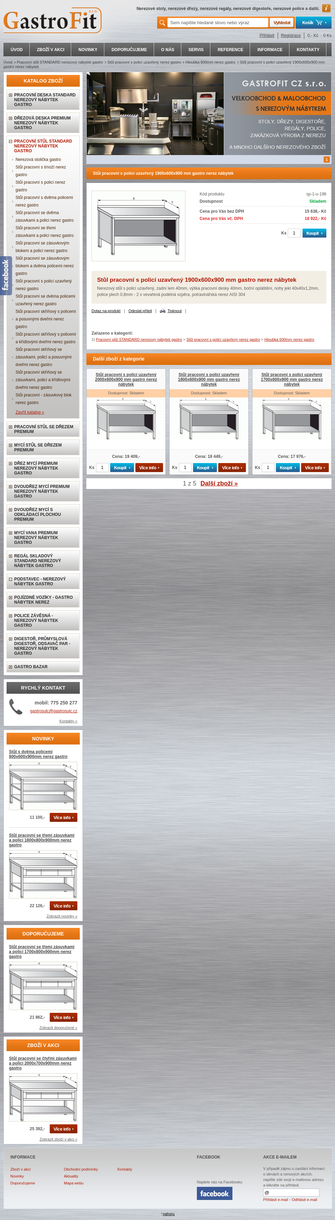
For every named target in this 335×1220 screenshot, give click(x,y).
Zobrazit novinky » (62, 916)
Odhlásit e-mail (304, 1200)
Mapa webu (74, 1183)
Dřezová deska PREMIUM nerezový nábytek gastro (42, 123)
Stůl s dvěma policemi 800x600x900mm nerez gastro (38, 754)
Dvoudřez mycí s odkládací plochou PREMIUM (37, 514)
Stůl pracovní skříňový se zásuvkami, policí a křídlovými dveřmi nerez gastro (43, 380)
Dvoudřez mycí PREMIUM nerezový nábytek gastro (42, 491)
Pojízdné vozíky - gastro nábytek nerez (43, 600)
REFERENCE (230, 49)
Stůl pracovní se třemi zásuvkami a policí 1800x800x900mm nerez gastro (41, 840)
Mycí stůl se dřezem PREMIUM (38, 447)
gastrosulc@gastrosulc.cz (53, 711)
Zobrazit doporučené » (58, 1028)
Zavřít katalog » (30, 412)
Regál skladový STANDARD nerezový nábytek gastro (37, 561)
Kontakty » (68, 721)
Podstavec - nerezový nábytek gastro (40, 581)
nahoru (168, 1214)
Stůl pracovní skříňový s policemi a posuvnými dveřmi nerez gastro (46, 319)
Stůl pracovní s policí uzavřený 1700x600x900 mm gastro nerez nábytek (292, 379)
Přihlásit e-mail (275, 1200)
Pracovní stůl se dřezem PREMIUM (43, 429)
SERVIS (196, 49)
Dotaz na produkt (106, 311)
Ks (283, 233)
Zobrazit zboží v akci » (58, 1139)
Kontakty (124, 1169)
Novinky (17, 1176)
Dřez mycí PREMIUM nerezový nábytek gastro (36, 468)
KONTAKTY (308, 49)
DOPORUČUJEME (129, 49)
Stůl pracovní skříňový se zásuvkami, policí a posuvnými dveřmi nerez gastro (43, 357)
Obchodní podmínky (81, 1169)
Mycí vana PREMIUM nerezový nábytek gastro (36, 537)
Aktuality (71, 1176)
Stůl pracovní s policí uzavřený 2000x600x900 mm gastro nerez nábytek (126, 379)
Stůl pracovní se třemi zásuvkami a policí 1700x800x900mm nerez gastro (41, 951)
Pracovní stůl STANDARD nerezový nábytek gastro (60, 62)
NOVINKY (87, 49)
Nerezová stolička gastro (38, 159)
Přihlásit (267, 35)
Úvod (7, 62)
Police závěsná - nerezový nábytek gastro (36, 620)
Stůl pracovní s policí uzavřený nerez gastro (144, 62)
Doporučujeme (22, 1183)
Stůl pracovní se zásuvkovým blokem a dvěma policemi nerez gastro (45, 266)
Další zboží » (219, 483)
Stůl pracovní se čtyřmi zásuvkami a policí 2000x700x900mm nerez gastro (43, 1063)
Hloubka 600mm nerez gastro (210, 62)
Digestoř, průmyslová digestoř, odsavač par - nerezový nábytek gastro (42, 646)
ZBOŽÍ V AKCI (51, 49)
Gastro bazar (31, 666)
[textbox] (218, 23)
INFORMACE (270, 49)
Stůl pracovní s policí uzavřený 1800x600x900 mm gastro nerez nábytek (209, 379)
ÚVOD (17, 49)
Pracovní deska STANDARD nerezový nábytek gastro (45, 100)
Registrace (291, 35)
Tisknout (175, 311)
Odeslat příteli (140, 311)
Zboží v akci (20, 1169)
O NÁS (167, 49)
